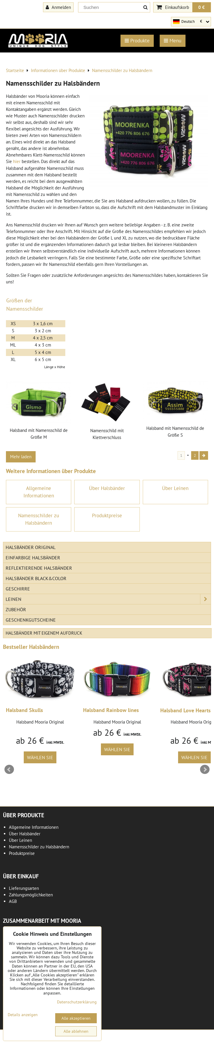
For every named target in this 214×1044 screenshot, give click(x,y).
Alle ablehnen (76, 1031)
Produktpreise (22, 853)
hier (16, 161)
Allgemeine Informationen (33, 827)
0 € (201, 7)
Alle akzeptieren (76, 1018)
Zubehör (16, 609)
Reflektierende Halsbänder (39, 568)
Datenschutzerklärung (77, 1002)
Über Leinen (20, 840)
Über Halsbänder (24, 834)
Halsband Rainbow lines (111, 710)
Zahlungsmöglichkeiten (31, 895)
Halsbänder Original (31, 547)
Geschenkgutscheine (31, 620)
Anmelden (58, 7)
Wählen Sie (40, 757)
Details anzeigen (23, 1015)
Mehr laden (20, 456)
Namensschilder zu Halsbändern (39, 847)
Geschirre (18, 589)
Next (205, 769)
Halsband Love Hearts (185, 710)
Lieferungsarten (24, 888)
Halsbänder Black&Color (36, 578)
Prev (9, 769)
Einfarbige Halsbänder (33, 558)
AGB (13, 901)
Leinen (108, 599)
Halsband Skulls (24, 710)
